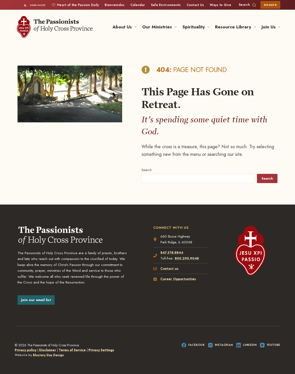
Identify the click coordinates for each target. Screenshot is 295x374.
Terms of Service (72, 350)
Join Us (271, 27)
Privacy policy (25, 350)
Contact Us (195, 5)
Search (147, 169)
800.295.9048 (187, 258)
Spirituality (196, 27)
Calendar (137, 5)
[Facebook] (193, 345)
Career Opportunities (178, 278)
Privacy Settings (101, 350)
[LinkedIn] (246, 345)
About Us (125, 27)
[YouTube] (270, 345)
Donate (270, 5)
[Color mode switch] (34, 5)
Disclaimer (47, 350)
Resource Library (236, 27)
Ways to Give (220, 5)
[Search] (247, 4)
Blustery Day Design (48, 355)
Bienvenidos (114, 5)
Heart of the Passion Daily (75, 5)
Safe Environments (166, 5)
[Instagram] (220, 345)
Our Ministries (160, 27)
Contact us (169, 268)
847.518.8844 (171, 252)
